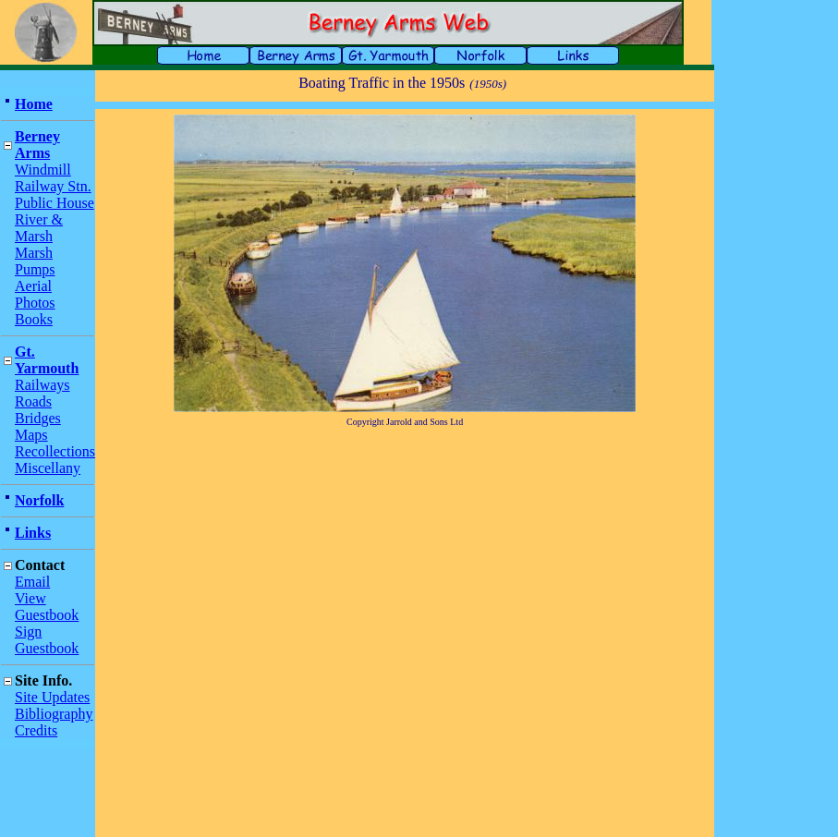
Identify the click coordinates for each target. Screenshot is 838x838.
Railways (42, 385)
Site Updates (52, 697)
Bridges (38, 418)
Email (32, 581)
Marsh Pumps (35, 261)
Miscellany (47, 468)
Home (34, 104)
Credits (36, 730)
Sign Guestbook (47, 640)
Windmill (43, 169)
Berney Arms (37, 144)
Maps (31, 435)
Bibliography (53, 714)
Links (33, 532)
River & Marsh (39, 228)
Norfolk (39, 500)
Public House (54, 203)
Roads (33, 401)
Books (34, 319)
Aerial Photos (35, 294)
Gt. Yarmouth (47, 360)
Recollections (55, 451)
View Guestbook (47, 606)
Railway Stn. (53, 186)
